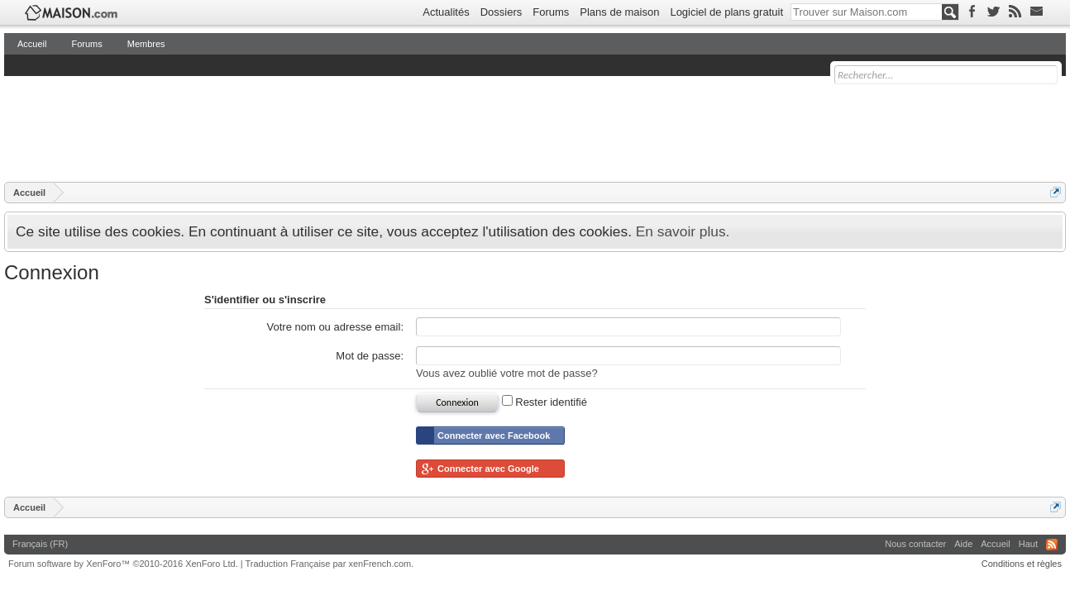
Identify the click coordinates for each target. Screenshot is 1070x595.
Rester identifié (544, 402)
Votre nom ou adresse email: (335, 327)
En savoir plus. (683, 231)
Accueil (31, 44)
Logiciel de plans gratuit (726, 12)
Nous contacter (915, 544)
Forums (551, 12)
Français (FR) (40, 544)
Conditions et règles (1022, 564)
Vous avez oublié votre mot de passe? (507, 373)
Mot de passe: (370, 356)
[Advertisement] (305, 128)
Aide (963, 544)
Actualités (446, 12)
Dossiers (501, 12)
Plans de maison (619, 12)
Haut (1028, 544)
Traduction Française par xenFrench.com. (330, 564)
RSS (1052, 544)
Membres (146, 44)
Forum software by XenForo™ (123, 564)
